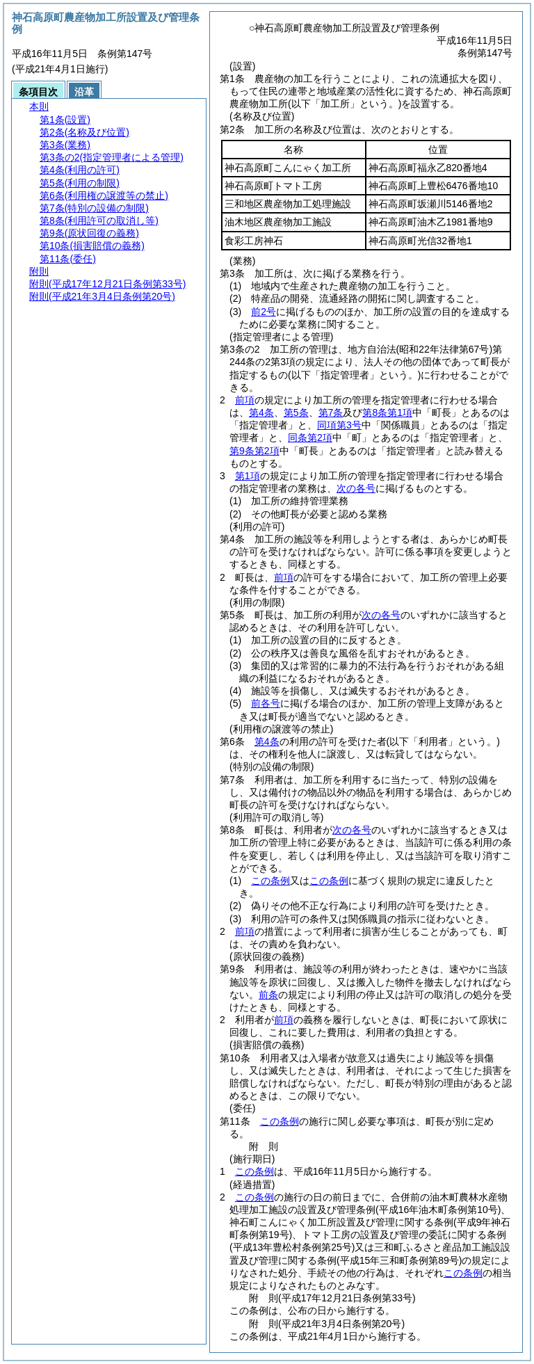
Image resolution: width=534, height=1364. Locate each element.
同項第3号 (339, 425)
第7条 (330, 412)
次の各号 (356, 488)
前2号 (263, 311)
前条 (268, 994)
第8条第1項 (387, 412)
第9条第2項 (254, 450)
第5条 (296, 412)
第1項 (247, 475)
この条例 (270, 880)
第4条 (261, 412)
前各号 (265, 703)
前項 (244, 400)
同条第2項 (310, 437)
